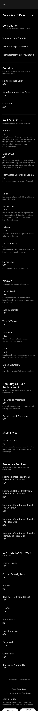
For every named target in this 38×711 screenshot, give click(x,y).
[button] (6, 4)
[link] (19, 706)
